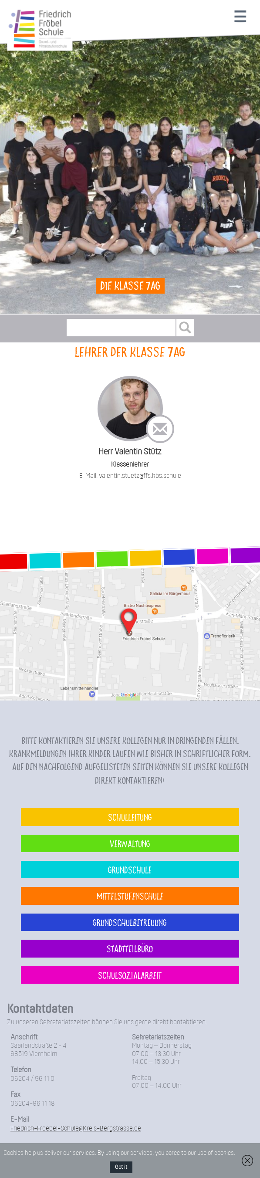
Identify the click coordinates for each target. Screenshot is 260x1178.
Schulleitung (130, 817)
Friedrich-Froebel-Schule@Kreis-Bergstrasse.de (75, 1128)
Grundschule (130, 869)
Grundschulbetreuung (130, 922)
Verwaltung (130, 843)
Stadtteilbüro (130, 948)
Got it (121, 1167)
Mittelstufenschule (130, 895)
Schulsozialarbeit (130, 975)
